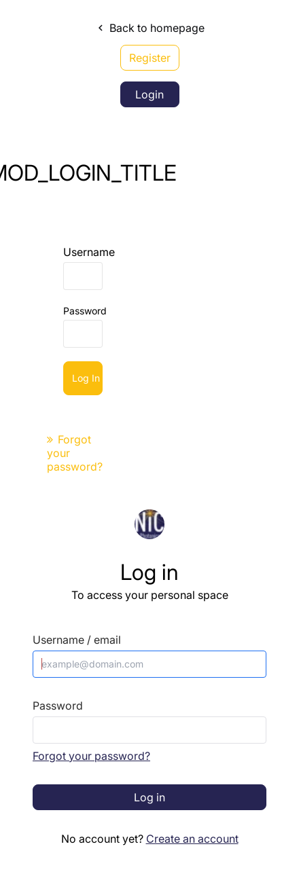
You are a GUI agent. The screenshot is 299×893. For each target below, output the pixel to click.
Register (150, 58)
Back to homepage (149, 28)
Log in (86, 378)
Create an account (192, 838)
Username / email (77, 640)
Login (149, 94)
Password (85, 310)
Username (89, 252)
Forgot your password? (91, 756)
